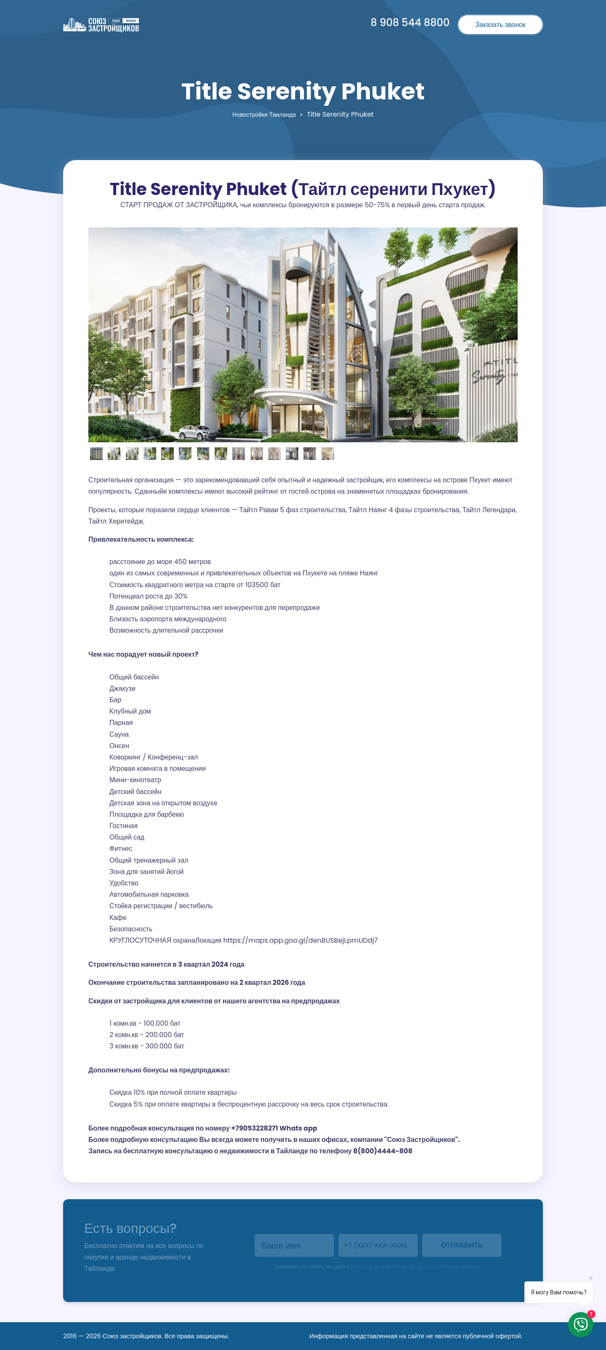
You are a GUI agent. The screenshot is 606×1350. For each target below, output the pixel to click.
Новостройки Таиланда (264, 114)
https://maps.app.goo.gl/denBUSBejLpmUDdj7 (300, 940)
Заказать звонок (500, 24)
